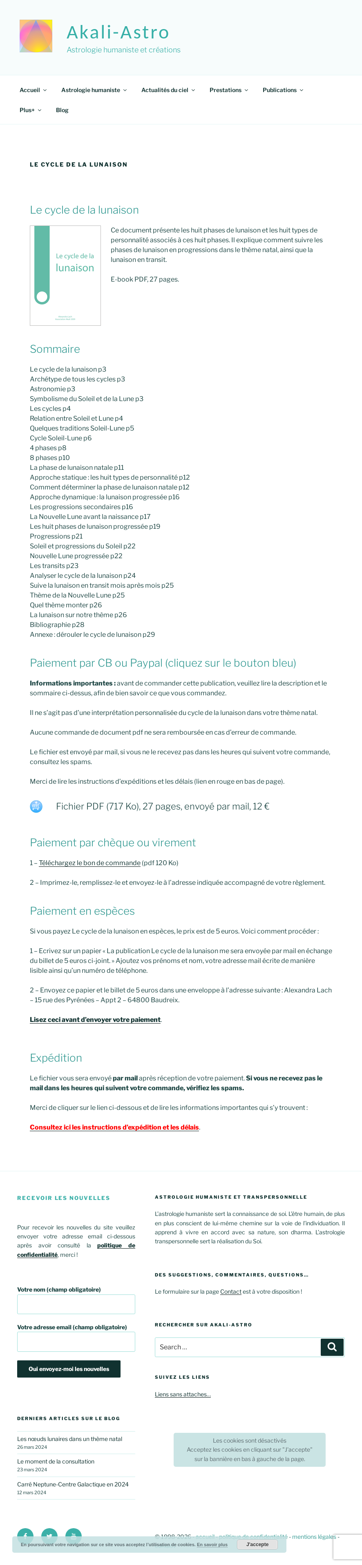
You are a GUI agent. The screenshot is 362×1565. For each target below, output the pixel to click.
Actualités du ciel (168, 89)
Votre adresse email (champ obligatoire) (76, 1338)
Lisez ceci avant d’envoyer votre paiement (95, 1020)
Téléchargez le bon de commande (90, 863)
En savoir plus (212, 1544)
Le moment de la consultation (55, 1461)
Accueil (34, 89)
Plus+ (31, 109)
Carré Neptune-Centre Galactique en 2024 (73, 1484)
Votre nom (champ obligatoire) (76, 1300)
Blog (62, 109)
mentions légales (314, 1536)
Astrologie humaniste (94, 89)
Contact (230, 1291)
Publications (283, 89)
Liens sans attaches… (183, 1394)
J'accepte (257, 1544)
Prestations (229, 89)
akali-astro (118, 32)
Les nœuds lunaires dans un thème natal (69, 1438)
